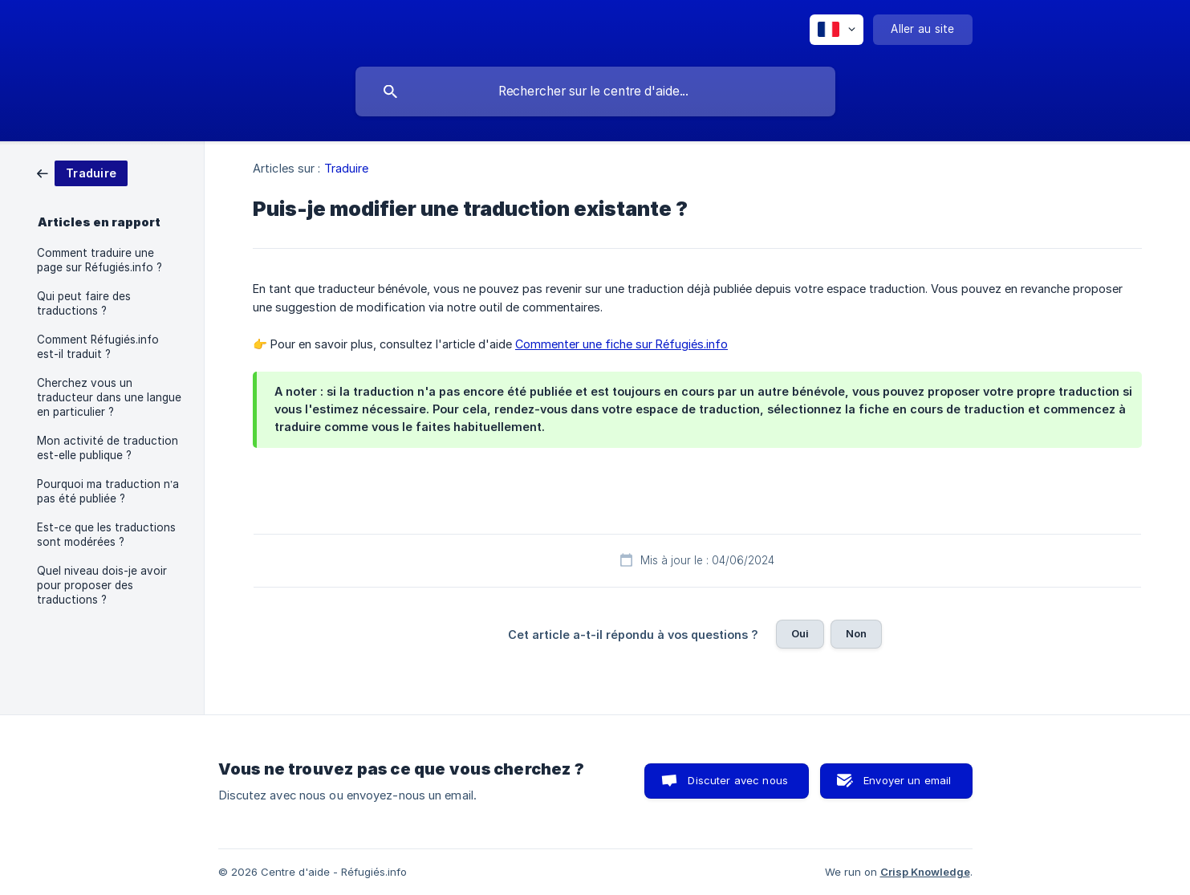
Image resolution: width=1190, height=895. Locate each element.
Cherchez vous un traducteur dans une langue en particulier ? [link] (109, 397)
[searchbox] (595, 91)
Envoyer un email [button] (907, 780)
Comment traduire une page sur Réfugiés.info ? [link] (99, 260)
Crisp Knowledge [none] (925, 871)
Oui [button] (800, 633)
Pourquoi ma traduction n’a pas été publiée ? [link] (108, 491)
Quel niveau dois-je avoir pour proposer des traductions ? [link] (102, 585)
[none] (836, 29)
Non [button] (856, 633)
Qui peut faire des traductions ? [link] (84, 303)
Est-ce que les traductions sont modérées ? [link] (106, 534)
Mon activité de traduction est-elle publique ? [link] (107, 448)
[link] (82, 172)
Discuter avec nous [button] (738, 780)
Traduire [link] (346, 168)
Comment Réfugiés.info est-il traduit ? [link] (98, 346)
